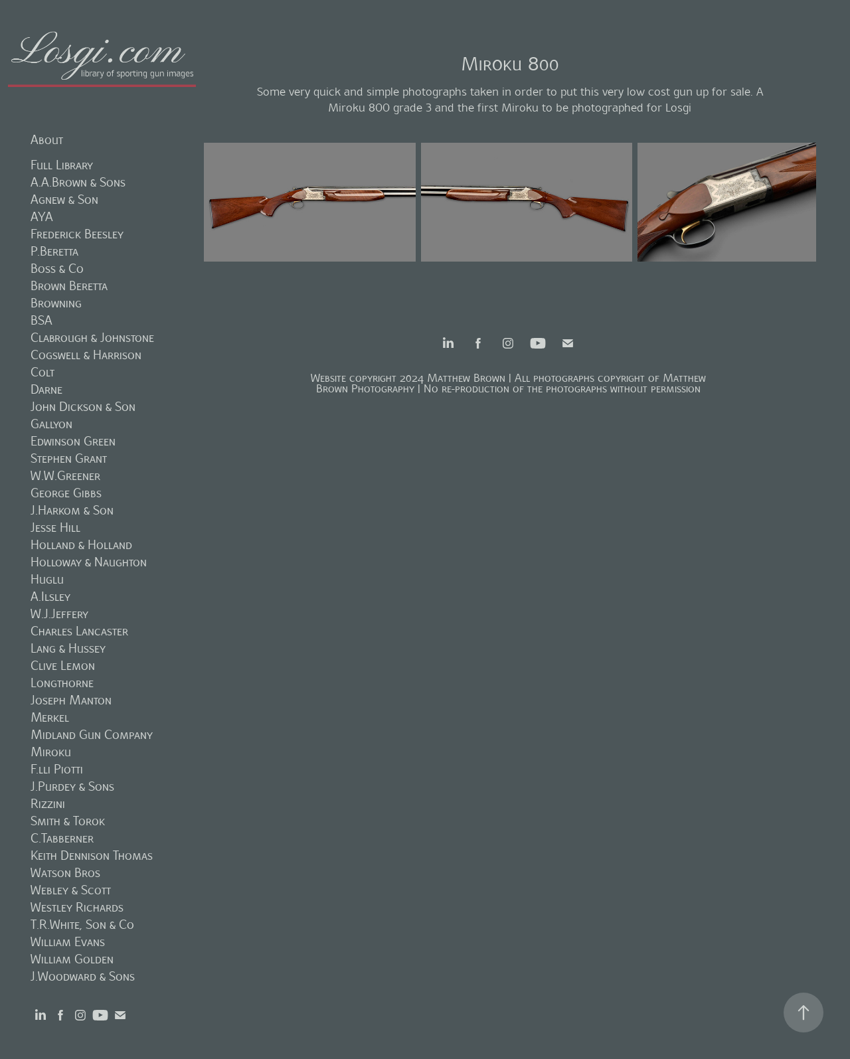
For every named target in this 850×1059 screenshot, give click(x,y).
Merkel (50, 717)
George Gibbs (66, 493)
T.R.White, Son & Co (82, 924)
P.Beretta (54, 251)
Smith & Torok (68, 821)
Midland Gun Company (92, 734)
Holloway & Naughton (89, 562)
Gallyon (51, 424)
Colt (42, 372)
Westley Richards (77, 907)
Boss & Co (57, 268)
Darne (46, 389)
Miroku (51, 752)
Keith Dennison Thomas (92, 855)
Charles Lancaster (79, 631)
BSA (41, 320)
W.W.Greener (65, 475)
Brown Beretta (69, 285)
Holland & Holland (81, 544)
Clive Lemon (63, 665)
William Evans (68, 941)
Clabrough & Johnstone (92, 337)
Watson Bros (65, 872)
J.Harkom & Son (72, 510)
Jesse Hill (55, 527)
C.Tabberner (62, 838)
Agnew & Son (64, 199)
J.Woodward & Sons (83, 976)
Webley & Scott (71, 890)
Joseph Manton (71, 700)
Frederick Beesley (77, 234)
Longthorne (62, 683)
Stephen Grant (69, 458)
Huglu (47, 579)
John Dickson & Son (83, 406)
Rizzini (48, 803)
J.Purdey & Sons (72, 786)
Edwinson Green (73, 441)
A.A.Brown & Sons (78, 182)
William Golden (72, 959)
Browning (56, 303)
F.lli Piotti (57, 769)
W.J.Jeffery (59, 613)
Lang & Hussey (68, 648)
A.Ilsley (50, 596)
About (47, 139)
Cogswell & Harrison (86, 355)
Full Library (62, 165)
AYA (42, 216)
